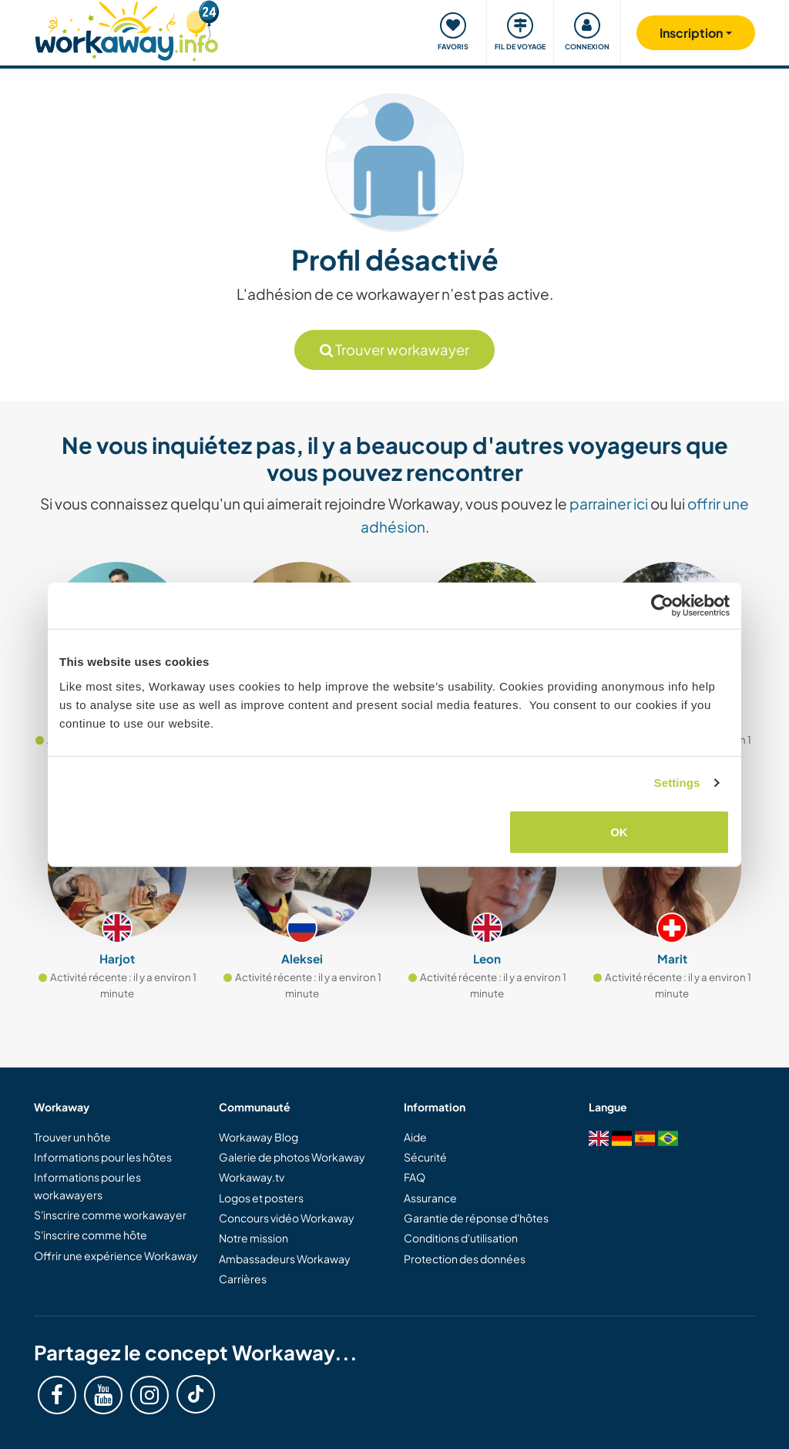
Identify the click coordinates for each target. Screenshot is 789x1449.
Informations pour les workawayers (87, 1185)
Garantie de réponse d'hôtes (476, 1218)
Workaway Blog (258, 1137)
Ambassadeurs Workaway (285, 1259)
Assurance (430, 1198)
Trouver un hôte (72, 1137)
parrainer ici (608, 503)
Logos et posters (261, 1198)
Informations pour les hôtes (103, 1157)
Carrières (243, 1279)
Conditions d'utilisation (461, 1238)
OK (619, 831)
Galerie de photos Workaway (292, 1157)
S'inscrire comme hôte (90, 1235)
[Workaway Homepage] (127, 29)
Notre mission (253, 1238)
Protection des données (464, 1259)
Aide (415, 1137)
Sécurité (425, 1157)
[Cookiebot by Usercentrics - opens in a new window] (662, 605)
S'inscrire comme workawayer (110, 1215)
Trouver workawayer (394, 349)
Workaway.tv (251, 1177)
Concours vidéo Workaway (286, 1218)
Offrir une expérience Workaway (116, 1255)
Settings (677, 782)
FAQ (414, 1177)
